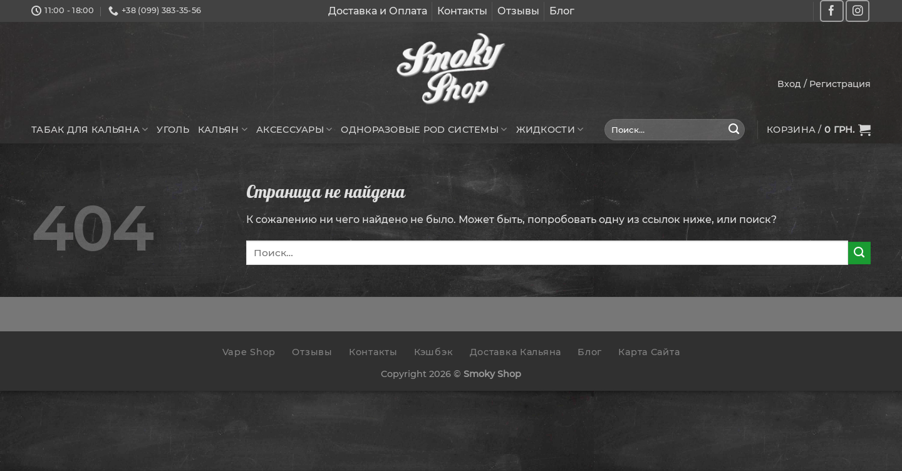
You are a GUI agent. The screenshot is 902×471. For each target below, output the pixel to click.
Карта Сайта (649, 352)
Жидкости (550, 129)
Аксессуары (294, 129)
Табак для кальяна (89, 129)
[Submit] (734, 129)
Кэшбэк (433, 352)
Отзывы (518, 11)
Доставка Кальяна (516, 352)
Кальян (222, 129)
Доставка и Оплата (377, 11)
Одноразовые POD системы (424, 129)
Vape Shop (249, 352)
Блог (561, 11)
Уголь (173, 129)
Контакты (462, 11)
